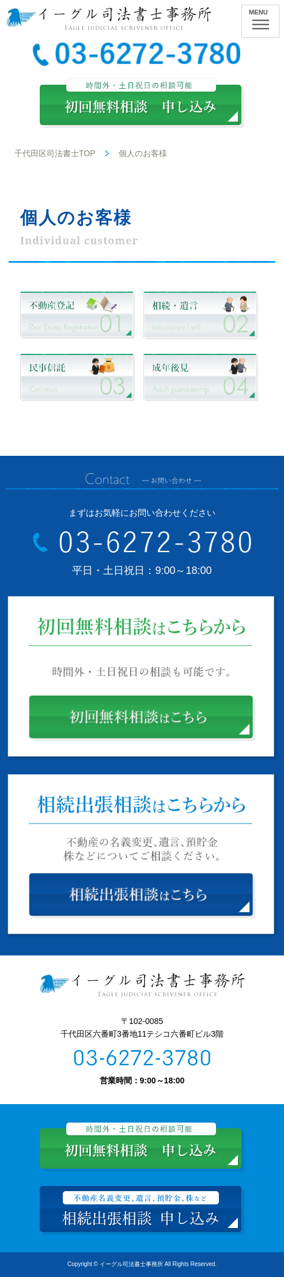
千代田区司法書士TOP (55, 153)
